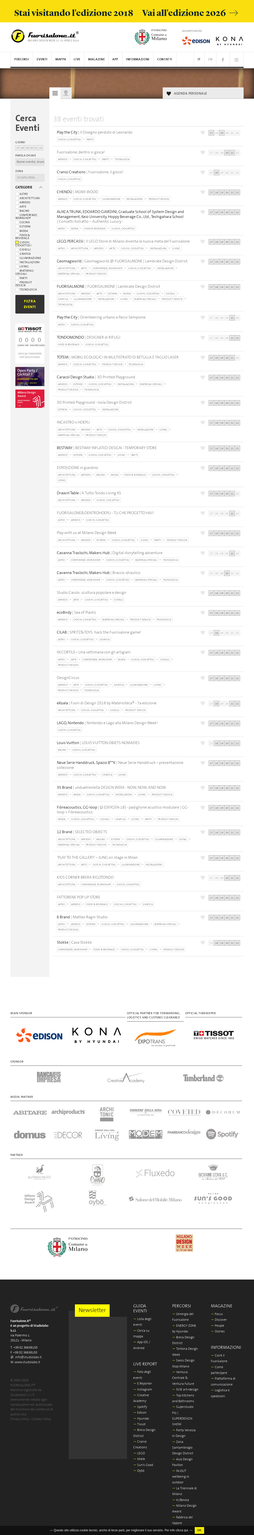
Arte (20, 206)
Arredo (22, 202)
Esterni (23, 226)
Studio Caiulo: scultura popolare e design (91, 592)
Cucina (22, 222)
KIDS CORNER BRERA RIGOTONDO (85, 877)
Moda (21, 231)
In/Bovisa (180, 1500)
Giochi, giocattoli (23, 244)
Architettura (27, 198)
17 (17, 147)
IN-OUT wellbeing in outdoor (180, 1477)
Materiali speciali (24, 272)
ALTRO (61, 228)
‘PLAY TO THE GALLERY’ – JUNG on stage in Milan (97, 857)
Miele (139, 1459)
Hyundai (141, 1419)
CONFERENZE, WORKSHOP (107, 268)
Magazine (96, 59)
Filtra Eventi (30, 304)
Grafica (23, 253)
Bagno (22, 211)
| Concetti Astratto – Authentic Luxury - (124, 216)
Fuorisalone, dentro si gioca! (81, 152)
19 (27, 147)
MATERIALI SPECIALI (69, 273)
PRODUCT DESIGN (159, 199)
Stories (218, 1331)
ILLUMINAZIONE (111, 199)
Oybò (138, 1471)
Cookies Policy (41, 1419)
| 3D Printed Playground (96, 377)
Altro (21, 194)
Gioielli (23, 249)
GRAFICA (63, 299)
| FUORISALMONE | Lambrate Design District (108, 286)
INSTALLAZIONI (134, 199)
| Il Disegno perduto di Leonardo (94, 132)
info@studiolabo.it (28, 1357)
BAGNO (100, 474)
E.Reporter (142, 1384)
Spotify (140, 1407)
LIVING (176, 248)
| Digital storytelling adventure (109, 553)
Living (22, 266)
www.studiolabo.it (27, 1362)
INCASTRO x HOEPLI (73, 422)
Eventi (42, 59)
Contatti (164, 59)
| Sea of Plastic (76, 612)
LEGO (139, 1453)
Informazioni (138, 59)
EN (210, 59)
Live (77, 59)
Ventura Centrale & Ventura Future (183, 1378)
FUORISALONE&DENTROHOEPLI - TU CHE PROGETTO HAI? (105, 513)
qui (186, 1530)
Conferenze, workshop (26, 217)
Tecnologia (26, 289)
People (217, 1326)
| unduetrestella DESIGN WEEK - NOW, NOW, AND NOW (111, 787)
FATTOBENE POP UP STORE (78, 897)
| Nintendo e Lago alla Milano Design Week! (107, 723)
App (115, 59)
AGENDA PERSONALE (190, 94)
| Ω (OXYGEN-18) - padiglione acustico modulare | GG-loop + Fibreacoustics (123, 809)
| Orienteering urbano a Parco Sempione (101, 317)
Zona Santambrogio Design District (182, 1448)
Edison (140, 1413)
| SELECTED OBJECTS (82, 832)
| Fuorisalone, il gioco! (90, 172)
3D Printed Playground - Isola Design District (94, 402)
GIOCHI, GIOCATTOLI (69, 139)
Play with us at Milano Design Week (87, 533)
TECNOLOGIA (122, 159)
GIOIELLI (170, 293)
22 (40, 147)
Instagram (142, 1390)
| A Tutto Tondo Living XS (89, 493)
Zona (19, 171)
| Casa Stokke (74, 942)
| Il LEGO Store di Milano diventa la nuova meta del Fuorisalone (123, 241)
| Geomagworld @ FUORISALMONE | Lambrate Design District (122, 261)
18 (22, 147)
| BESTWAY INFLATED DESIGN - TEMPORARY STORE (107, 448)
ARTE (112, 248)
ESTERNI (112, 293)
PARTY (90, 139)
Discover (219, 1320)
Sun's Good (143, 1465)
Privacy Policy (19, 1419)
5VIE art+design (185, 1390)
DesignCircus (68, 678)
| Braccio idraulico (98, 573)
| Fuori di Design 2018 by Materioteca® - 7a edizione (107, 703)
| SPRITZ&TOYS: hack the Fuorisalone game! (99, 632)
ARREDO (62, 159)
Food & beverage (22, 237)
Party (21, 278)
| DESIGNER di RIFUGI (88, 337)
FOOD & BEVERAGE (95, 228)
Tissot (139, 1424)
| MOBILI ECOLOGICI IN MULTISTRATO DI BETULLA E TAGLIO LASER (118, 357)
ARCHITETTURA (79, 248)
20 (31, 147)
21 (35, 147)
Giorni (20, 142)
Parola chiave (25, 155)
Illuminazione (28, 258)
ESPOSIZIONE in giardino (77, 467)
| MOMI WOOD (77, 192)
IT (199, 59)
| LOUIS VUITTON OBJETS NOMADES (98, 743)
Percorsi (21, 59)
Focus (217, 1314)
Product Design (23, 284)
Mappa (60, 59)
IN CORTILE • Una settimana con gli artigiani (93, 652)
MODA (74, 228)
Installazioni (27, 262)
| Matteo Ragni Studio (82, 917)
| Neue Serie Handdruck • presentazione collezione (120, 765)
